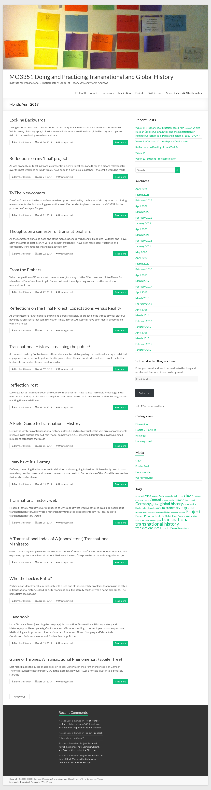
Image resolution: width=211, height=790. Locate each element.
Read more (120, 142)
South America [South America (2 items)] (150, 520)
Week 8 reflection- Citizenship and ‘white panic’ (162, 141)
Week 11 (140, 152)
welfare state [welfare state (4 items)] (181, 528)
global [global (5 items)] (155, 504)
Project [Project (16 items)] (193, 511)
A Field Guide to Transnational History (45, 423)
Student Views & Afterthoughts (184, 92)
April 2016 (141, 309)
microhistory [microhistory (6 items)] (171, 508)
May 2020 (141, 252)
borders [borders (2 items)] (168, 496)
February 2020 (143, 269)
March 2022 (142, 211)
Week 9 (80, 738)
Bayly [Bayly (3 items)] (161, 496)
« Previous (19, 696)
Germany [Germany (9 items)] (143, 503)
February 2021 (143, 240)
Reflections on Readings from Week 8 (156, 147)
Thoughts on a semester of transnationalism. (50, 231)
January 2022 (143, 223)
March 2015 (142, 338)
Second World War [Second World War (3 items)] (187, 516)
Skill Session (155, 92)
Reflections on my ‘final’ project (38, 158)
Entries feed (142, 466)
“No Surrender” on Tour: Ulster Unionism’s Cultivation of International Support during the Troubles (80, 724)
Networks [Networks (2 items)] (160, 513)
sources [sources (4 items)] (139, 520)
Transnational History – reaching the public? (49, 346)
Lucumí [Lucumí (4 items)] (157, 507)
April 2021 (141, 229)
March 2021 (142, 234)
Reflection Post (23, 385)
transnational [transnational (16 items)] (176, 519)
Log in (138, 460)
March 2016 (142, 315)
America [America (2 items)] (155, 496)
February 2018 (143, 303)
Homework (107, 92)
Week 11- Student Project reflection (155, 158)
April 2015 (141, 332)
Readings (140, 435)
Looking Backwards (27, 119)
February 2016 (143, 321)
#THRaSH (80, 92)
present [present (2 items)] (182, 513)
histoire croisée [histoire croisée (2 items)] (141, 508)
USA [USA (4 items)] (171, 528)
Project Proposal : (94, 732)
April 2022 (141, 206)
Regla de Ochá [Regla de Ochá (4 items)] (163, 515)
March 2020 (142, 263)
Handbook (19, 616)
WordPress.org (144, 477)
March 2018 (142, 298)
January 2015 (143, 349)
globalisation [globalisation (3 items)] (190, 504)
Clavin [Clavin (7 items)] (189, 496)
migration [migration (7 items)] (188, 508)
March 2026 (142, 194)
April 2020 (141, 257)
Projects (139, 92)
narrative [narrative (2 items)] (151, 513)
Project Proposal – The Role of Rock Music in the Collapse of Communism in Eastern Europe (81, 759)
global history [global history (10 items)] (171, 503)
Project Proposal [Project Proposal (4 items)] (144, 515)
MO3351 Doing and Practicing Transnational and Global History (91, 76)
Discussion (141, 423)
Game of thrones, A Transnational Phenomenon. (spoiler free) (65, 659)
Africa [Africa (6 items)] (146, 496)
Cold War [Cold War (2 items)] (198, 496)
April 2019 (141, 275)
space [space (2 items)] (159, 520)
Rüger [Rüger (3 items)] (174, 516)
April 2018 (141, 292)
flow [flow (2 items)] (186, 500)
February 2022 (143, 217)
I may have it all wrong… (31, 461)
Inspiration (124, 92)
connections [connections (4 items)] (142, 499)
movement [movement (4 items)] (141, 512)
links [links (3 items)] (150, 508)
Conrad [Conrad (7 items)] (155, 500)
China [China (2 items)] (181, 496)
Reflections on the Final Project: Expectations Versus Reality (65, 308)
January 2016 (143, 326)
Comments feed (144, 471)
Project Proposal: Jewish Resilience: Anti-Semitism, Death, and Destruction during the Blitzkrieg (79, 747)
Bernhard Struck (22, 142)
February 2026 (143, 200)
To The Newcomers (27, 192)
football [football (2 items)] (191, 500)
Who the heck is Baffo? (30, 578)
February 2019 (143, 286)
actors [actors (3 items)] (138, 496)
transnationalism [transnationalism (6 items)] (147, 528)
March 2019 (142, 280)
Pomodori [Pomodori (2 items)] (174, 513)
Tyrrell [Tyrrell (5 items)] (164, 528)
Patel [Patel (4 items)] (167, 512)
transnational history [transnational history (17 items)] (157, 524)
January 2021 (143, 246)
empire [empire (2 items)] (171, 500)
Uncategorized (65, 142)
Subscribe (144, 392)
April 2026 (141, 188)
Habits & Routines (145, 429)
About (93, 92)
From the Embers (25, 269)
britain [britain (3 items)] (174, 496)
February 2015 (143, 343)
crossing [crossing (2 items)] (165, 500)
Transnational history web (33, 500)
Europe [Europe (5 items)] (179, 500)
